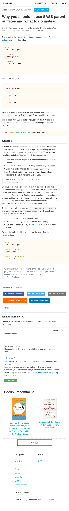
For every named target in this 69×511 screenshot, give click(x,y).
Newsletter (40, 2)
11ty (25, 500)
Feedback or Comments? (12, 287)
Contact (18, 473)
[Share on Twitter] (36, 294)
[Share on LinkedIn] (39, 300)
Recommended (21, 485)
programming (41, 10)
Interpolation (33, 225)
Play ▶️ (34, 443)
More (64, 2)
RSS (40, 461)
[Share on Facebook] (13, 294)
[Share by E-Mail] (57, 294)
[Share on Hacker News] (15, 300)
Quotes (18, 481)
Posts (54, 2)
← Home (5, 308)
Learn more (49, 500)
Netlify (40, 500)
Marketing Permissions (12, 346)
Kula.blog (7, 2)
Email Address (10, 334)
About (17, 465)
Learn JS (18, 477)
